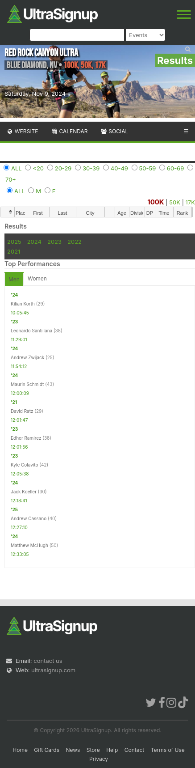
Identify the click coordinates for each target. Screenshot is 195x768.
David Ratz (22, 411)
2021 (13, 251)
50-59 (147, 168)
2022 (74, 241)
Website (22, 131)
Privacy (98, 758)
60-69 (175, 168)
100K (155, 202)
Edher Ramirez (26, 438)
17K (190, 202)
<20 (38, 168)
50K (174, 202)
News (73, 750)
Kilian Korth (23, 303)
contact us (47, 660)
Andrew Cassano (28, 518)
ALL (16, 168)
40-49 (119, 168)
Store (93, 750)
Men (14, 279)
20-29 (63, 168)
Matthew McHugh (29, 545)
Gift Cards (46, 750)
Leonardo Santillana (31, 330)
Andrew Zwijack (27, 357)
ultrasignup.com (53, 670)
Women (37, 278)
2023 (54, 241)
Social (114, 131)
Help (112, 750)
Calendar (69, 131)
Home (20, 750)
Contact (134, 750)
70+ (10, 179)
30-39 (91, 168)
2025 (14, 241)
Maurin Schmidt (27, 384)
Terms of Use (168, 750)
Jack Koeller (24, 491)
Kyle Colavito (24, 464)
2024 (34, 241)
